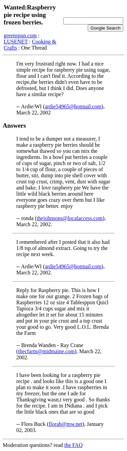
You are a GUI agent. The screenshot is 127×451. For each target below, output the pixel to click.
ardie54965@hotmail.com (73, 106)
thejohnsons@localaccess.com (70, 218)
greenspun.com (20, 35)
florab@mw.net (65, 424)
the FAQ (73, 445)
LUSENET (16, 41)
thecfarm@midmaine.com (46, 351)
